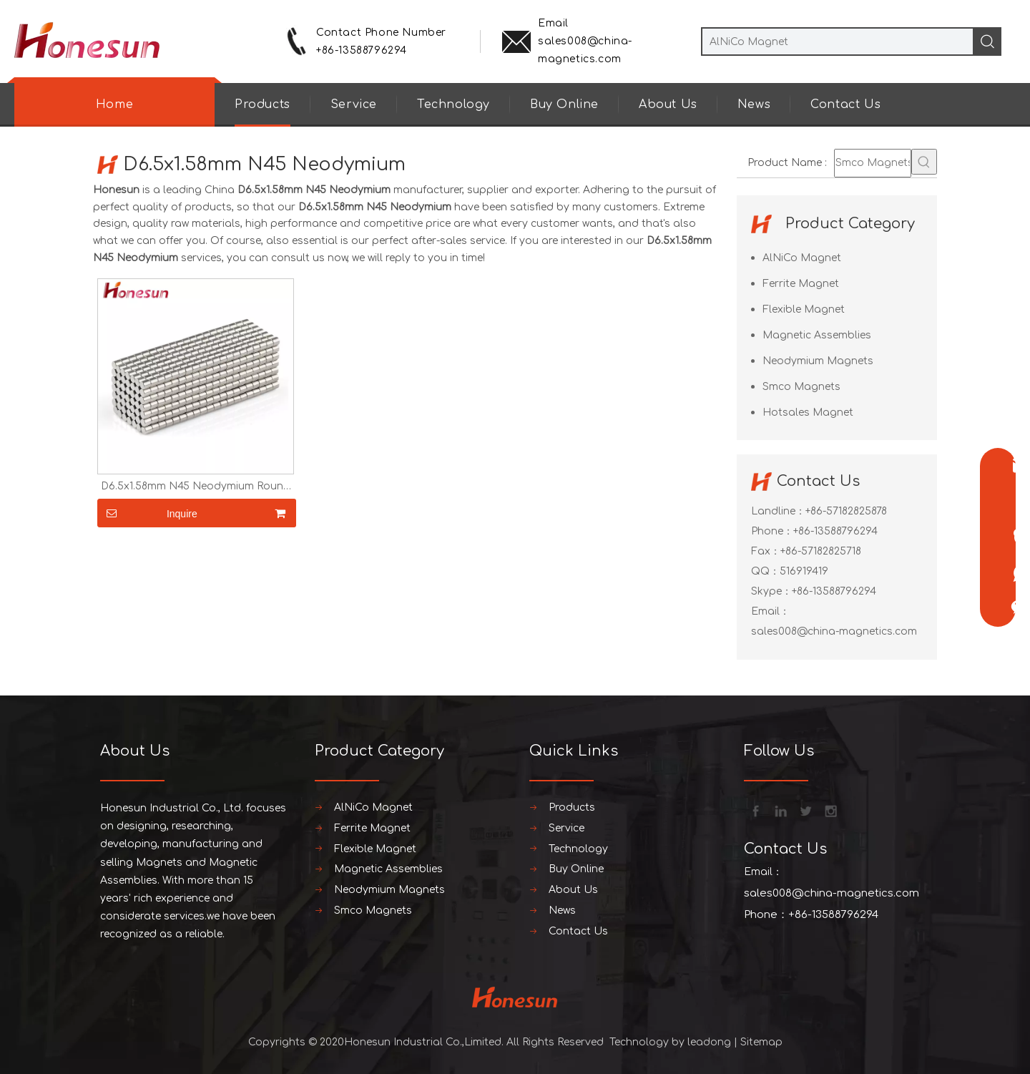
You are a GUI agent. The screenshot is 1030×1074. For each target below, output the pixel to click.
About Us (668, 104)
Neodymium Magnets (817, 361)
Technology (453, 104)
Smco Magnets (801, 386)
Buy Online (564, 104)
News (753, 104)
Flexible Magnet (803, 309)
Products (262, 104)
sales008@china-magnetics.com (834, 631)
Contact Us (845, 104)
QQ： (765, 571)
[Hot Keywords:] (924, 162)
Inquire (147, 513)
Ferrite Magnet (800, 283)
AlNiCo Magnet (801, 258)
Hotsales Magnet (807, 412)
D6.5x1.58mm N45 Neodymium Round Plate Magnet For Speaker (195, 487)
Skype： (771, 591)
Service (353, 104)
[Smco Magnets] (872, 163)
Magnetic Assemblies (816, 335)
